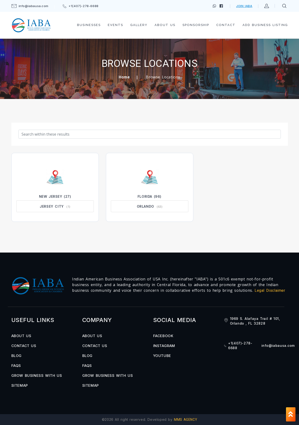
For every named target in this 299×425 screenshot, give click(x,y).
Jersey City (52, 206)
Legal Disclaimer (270, 290)
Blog (16, 355)
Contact (225, 25)
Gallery (138, 25)
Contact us (23, 345)
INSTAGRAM (164, 345)
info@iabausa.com (30, 6)
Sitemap (19, 385)
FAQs (16, 365)
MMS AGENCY (185, 419)
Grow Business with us (36, 375)
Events (115, 25)
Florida (145, 196)
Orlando (145, 206)
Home (124, 77)
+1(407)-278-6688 (81, 6)
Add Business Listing (265, 25)
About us (165, 25)
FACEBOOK (163, 336)
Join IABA (244, 6)
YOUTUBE (162, 355)
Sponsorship (195, 25)
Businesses (89, 25)
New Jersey (50, 196)
